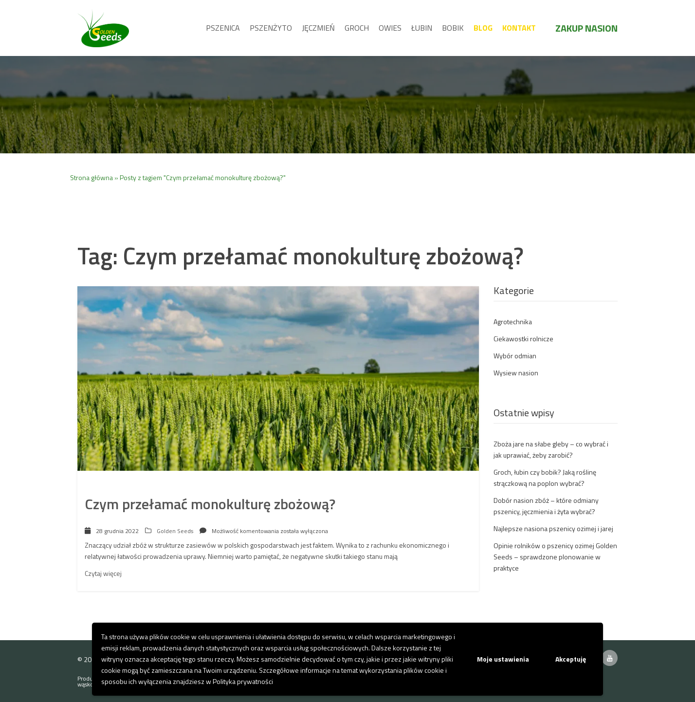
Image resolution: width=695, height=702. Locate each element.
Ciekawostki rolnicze (523, 338)
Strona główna (91, 177)
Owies (390, 28)
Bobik (453, 28)
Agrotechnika (513, 321)
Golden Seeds (175, 531)
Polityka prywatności (243, 681)
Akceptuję (570, 659)
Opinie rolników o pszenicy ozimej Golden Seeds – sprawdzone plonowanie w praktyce (555, 556)
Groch (357, 28)
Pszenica (223, 28)
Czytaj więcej (103, 573)
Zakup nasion (586, 28)
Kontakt (519, 28)
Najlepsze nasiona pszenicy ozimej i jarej (553, 528)
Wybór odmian (515, 356)
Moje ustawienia (503, 659)
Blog (483, 28)
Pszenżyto (271, 28)
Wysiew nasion (516, 373)
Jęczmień (318, 28)
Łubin (421, 28)
